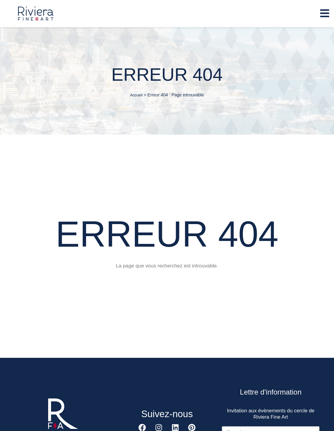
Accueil (136, 95)
